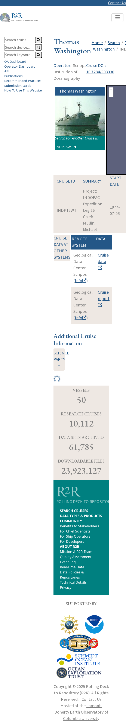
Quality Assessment (75, 556)
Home (97, 43)
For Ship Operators (75, 536)
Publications (13, 76)
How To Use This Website (23, 90)
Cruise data (103, 261)
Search (114, 43)
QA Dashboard (15, 61)
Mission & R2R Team (76, 551)
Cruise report (104, 298)
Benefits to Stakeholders (79, 526)
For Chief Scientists (75, 531)
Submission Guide (17, 85)
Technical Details (73, 582)
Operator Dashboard (20, 66)
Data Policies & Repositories (72, 575)
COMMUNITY (71, 521)
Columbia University (81, 719)
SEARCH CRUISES (74, 510)
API (6, 71)
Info (80, 281)
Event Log (68, 562)
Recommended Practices (22, 80)
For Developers (72, 541)
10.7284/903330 (100, 72)
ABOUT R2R (69, 546)
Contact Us (117, 3)
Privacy (65, 587)
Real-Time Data (72, 567)
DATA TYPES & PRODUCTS (81, 516)
